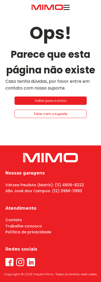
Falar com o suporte (50, 114)
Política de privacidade (28, 232)
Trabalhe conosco (23, 226)
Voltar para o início (50, 100)
